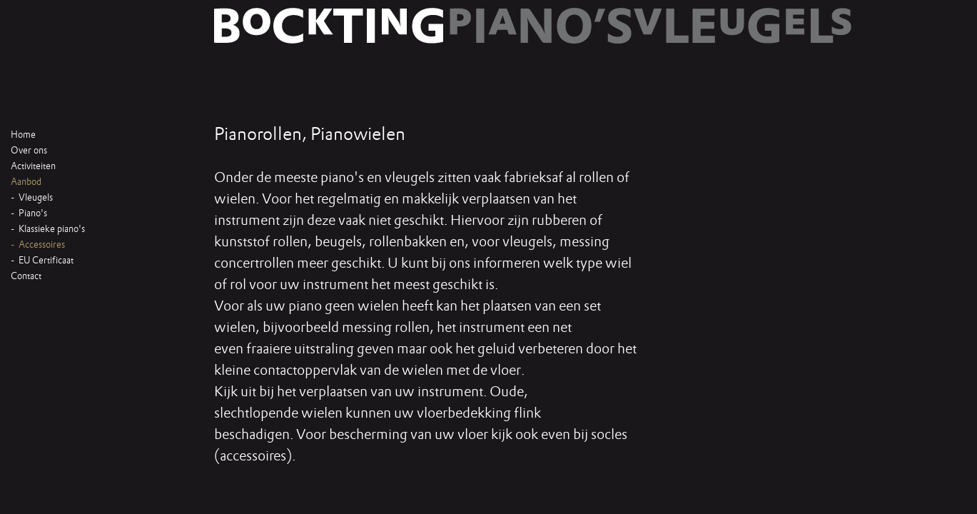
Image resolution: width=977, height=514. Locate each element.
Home (23, 135)
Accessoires (42, 245)
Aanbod (26, 182)
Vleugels (36, 197)
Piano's (33, 213)
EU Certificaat (46, 260)
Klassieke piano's (52, 229)
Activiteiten (33, 166)
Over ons (29, 150)
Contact (26, 276)
